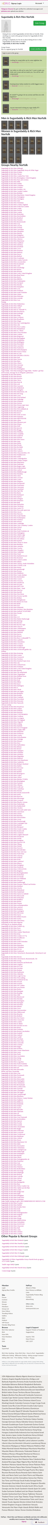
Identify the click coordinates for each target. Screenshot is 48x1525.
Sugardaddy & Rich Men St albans (12, 1024)
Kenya (34, 1435)
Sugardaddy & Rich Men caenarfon (12, 546)
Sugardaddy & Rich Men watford (11, 470)
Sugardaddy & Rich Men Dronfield (12, 247)
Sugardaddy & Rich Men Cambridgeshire (14, 458)
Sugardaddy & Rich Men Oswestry (12, 581)
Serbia (39, 1480)
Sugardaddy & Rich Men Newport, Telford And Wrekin (18, 884)
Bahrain (21, 1384)
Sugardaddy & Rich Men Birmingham (13, 781)
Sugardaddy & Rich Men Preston (11, 571)
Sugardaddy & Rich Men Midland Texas (13, 676)
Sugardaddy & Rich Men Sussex (11, 943)
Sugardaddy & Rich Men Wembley (12, 474)
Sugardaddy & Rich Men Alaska (11, 294)
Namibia (23, 1456)
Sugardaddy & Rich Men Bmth (10, 604)
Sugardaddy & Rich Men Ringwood (12, 336)
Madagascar (15, 1446)
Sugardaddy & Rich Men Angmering (12, 407)
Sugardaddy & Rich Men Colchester (12, 833)
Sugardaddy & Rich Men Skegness (12, 481)
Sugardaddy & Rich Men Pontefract (12, 1161)
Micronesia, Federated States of (27, 1451)
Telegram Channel (7, 9)
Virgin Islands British (26, 1507)
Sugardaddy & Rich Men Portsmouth (12, 1075)
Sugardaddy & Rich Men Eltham (11, 562)
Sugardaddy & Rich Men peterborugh (12, 569)
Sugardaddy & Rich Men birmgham (12, 840)
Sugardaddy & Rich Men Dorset (11, 254)
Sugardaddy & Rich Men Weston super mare (15, 405)
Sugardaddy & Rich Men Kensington (12, 1001)
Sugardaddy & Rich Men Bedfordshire (13, 1169)
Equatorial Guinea (37, 1411)
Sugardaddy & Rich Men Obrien (11, 1157)
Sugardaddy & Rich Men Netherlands (12, 804)
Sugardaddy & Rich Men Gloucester (12, 1226)
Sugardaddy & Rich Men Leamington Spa (14, 823)
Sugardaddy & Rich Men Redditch (12, 899)
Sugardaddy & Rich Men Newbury (12, 659)
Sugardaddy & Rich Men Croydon (11, 1203)
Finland (13, 1416)
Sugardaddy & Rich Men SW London (12, 985)
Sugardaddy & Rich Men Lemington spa (13, 1150)
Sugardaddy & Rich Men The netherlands (14, 672)
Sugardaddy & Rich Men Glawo (11, 930)
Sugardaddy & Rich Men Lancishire (12, 346)
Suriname (10, 1491)
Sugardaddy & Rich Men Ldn (10, 663)
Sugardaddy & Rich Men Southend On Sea (14, 980)
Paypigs (3, 302)
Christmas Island (29, 1400)
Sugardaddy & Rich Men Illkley (11, 682)
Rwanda (24, 1472)
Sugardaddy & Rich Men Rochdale (12, 447)
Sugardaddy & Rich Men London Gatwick (14, 260)
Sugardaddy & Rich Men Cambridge (12, 523)
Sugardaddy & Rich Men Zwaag (11, 961)
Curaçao (15, 1459)
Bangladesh (28, 1384)
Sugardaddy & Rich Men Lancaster (12, 386)
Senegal (33, 1480)
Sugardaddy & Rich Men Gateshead (12, 489)
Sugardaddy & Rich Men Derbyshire (12, 898)
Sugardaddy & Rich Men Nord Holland (13, 397)
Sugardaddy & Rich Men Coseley (11, 735)
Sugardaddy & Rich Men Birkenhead (12, 890)
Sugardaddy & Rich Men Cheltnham (12, 947)
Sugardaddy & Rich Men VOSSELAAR (13, 565)
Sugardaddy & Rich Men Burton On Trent (14, 602)
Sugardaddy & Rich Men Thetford (11, 1167)
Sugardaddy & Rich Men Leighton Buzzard (14, 835)
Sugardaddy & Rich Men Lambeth (12, 640)
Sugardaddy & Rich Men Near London (13, 327)
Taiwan (25, 1494)
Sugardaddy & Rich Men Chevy (11, 380)
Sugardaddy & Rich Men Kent (10, 680)
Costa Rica (12, 1406)
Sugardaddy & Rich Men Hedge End (12, 1192)
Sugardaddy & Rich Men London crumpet (14, 460)
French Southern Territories (20, 1419)
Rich (3, 1332)
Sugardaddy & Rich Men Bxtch (11, 277)
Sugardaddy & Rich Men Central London (14, 560)
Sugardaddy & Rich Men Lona (10, 1073)
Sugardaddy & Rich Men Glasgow (12, 1250)
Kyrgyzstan (32, 1438)
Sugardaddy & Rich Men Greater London (14, 829)
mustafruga (15, 62)
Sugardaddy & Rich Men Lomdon (11, 1234)
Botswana (25, 1390)
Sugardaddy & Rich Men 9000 (10, 182)
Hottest (4, 1320)
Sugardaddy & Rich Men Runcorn (11, 796)
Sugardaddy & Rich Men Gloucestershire (14, 332)
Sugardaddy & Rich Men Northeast (12, 290)
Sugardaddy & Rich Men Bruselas (11, 1014)
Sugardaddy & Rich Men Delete (11, 443)
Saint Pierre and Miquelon (33, 1475)
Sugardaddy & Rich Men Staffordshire (13, 745)
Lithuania (26, 1443)
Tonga (31, 1496)
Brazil (42, 1390)
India (17, 1432)
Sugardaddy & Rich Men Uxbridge (12, 739)
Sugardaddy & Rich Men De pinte (11, 584)
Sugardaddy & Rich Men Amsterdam (12, 630)
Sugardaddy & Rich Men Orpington (12, 751)
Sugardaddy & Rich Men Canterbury (12, 789)
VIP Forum (5, 1323)
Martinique (24, 1448)
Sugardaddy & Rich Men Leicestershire (13, 262)
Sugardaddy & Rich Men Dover (11, 413)
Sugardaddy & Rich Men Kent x (11, 940)
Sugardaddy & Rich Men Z (9, 688)
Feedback (39, 1522)
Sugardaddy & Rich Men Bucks (11, 493)
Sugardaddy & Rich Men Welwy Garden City (15, 1186)
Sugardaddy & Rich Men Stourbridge (12, 268)
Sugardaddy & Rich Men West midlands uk (14, 409)
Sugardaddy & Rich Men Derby (11, 794)
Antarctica (25, 1379)
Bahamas (14, 1384)
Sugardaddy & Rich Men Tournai (11, 903)
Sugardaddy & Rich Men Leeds (11, 308)
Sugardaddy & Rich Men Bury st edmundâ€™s (15, 638)
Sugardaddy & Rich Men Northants (12, 667)
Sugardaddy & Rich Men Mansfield (12, 731)
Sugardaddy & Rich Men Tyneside (12, 1088)
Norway (25, 1464)
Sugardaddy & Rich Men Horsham (12, 1004)
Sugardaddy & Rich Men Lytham (11, 709)
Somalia (25, 1486)
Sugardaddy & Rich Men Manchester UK (14, 1142)
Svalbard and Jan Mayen (24, 1491)
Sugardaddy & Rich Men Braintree (12, 909)
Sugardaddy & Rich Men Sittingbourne (13, 600)
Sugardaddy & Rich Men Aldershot (12, 974)
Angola (11, 1379)
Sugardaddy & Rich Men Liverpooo (12, 317)
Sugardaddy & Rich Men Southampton (13, 281)
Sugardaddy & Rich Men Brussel (11, 376)
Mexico (12, 1451)
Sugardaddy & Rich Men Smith (11, 457)
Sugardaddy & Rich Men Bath (10, 502)
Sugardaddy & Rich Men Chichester (12, 506)
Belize (17, 1387)
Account (38, 3)
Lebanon (34, 1440)
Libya (10, 1443)
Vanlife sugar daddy (8, 1264)
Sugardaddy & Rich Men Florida (11, 445)
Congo (32, 1403)
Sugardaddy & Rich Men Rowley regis (13, 625)
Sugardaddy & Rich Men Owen (11, 1008)
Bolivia (41, 1387)
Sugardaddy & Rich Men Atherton (11, 239)
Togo (20, 1496)
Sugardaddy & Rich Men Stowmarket (12, 1146)
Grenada (5, 1424)
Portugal (26, 1470)
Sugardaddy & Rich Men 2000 (10, 995)
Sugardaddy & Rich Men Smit (10, 201)
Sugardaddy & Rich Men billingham (12, 1195)
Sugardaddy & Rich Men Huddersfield (13, 806)
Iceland (12, 1432)
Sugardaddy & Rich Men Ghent (11, 476)
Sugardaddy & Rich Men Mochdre (12, 999)
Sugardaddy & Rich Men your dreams (13, 987)
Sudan (4, 1491)
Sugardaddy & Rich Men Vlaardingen (13, 1090)
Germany (12, 1422)
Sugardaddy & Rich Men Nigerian (11, 922)
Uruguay (18, 1504)
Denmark (12, 1408)
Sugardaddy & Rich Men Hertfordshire (13, 1119)
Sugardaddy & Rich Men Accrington (12, 718)
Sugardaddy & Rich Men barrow (11, 634)
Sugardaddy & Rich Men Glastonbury (13, 642)
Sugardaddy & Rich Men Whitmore (12, 401)
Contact (28, 1297)
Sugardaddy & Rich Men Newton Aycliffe (14, 596)
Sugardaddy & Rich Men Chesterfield (13, 1127)
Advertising (30, 1299)
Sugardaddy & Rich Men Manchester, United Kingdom (18, 195)
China (20, 1400)
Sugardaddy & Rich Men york (10, 384)
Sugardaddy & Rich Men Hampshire (12, 287)
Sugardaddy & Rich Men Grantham (12, 697)
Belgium (11, 1387)
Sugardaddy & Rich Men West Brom (12, 594)
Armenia (20, 1382)
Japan (14, 1435)
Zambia (29, 1510)
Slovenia (5, 1486)
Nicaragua (12, 1462)
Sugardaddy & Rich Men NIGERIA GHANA (15, 355)
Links (27, 1292)
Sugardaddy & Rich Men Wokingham (12, 533)
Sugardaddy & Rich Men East (10, 605)
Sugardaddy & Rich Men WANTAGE (12, 1224)
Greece (31, 1422)
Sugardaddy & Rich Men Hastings (11, 621)
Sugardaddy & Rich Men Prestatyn (12, 250)
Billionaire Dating (21, 1355)
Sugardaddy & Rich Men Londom (11, 334)
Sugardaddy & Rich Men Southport (12, 646)
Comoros (26, 1403)
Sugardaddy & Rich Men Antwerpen (12, 487)
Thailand (5, 1496)
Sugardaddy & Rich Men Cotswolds (12, 1043)
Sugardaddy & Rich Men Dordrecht (12, 867)
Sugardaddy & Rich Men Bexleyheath (13, 1085)
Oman (31, 1464)
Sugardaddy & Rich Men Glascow (11, 626)
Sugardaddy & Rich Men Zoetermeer (12, 485)
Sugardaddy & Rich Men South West (12, 1197)
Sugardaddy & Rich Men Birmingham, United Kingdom (18, 178)
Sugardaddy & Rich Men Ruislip (11, 1155)
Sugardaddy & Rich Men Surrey (11, 915)
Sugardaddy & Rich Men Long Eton (12, 1062)
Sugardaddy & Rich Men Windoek (12, 1240)
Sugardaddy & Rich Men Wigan (11, 321)
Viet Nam (14, 1507)
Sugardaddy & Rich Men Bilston (11, 747)
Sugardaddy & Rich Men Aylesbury (12, 754)
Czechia (5, 1408)
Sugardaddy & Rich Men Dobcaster (12, 296)
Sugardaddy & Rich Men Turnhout (12, 520)
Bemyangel (15, 99)
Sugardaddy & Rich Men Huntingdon (12, 1081)
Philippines (6, 1470)
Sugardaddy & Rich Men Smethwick (12, 583)
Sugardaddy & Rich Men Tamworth (12, 703)
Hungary (5, 1432)
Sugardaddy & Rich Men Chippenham (13, 674)
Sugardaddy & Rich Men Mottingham (13, 369)
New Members (7, 1337)
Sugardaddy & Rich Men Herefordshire (13, 216)
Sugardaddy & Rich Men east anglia (12, 691)
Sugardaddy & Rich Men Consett (11, 579)
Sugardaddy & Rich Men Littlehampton (13, 628)
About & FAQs (31, 1288)
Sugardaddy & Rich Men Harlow (11, 497)
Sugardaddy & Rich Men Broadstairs (12, 319)
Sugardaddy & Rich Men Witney (11, 424)
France (19, 1416)
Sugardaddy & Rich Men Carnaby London (14, 191)
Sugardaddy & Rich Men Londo (11, 1190)
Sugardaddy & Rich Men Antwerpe (12, 365)
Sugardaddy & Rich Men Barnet (11, 269)
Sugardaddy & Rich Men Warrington (12, 199)
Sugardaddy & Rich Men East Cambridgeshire (15, 323)
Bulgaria (5, 1395)
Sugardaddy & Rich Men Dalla (10, 1193)
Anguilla (18, 1379)
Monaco (12, 1454)
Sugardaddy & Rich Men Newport (11, 880)
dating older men (7, 1358)
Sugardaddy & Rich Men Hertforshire (13, 577)
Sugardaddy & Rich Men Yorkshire (12, 1029)
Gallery (4, 1316)
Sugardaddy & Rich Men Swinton (11, 983)
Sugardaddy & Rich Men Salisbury (12, 245)
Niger (19, 1462)
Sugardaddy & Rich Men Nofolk (11, 838)
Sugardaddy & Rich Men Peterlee (11, 791)
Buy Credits (11, 1290)
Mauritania (33, 1448)
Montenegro (7, 1483)
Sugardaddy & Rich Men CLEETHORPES (14, 714)
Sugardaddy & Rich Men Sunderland (12, 892)
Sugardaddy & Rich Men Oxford (11, 527)
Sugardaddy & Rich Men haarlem (11, 541)
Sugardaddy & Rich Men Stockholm (13, 1247)
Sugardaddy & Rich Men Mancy (11, 1115)
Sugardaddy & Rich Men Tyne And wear (13, 852)
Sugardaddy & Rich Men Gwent (11, 819)
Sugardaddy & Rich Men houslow (11, 378)
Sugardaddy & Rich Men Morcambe (12, 1069)
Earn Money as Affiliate (33, 1290)
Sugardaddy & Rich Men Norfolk (11, 210)
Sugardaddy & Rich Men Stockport (12, 283)
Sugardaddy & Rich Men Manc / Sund (13, 588)
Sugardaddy (40, 1353)
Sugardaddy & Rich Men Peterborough (13, 821)
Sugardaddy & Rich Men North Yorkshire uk (15, 531)
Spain (36, 1488)
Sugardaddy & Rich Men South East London (15, 206)
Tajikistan (31, 1494)
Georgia (5, 1422)
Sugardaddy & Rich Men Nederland (12, 464)
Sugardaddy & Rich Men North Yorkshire (14, 1064)
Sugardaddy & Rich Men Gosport (11, 449)
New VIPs (5, 1334)
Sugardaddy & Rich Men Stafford (11, 857)
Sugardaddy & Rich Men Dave (10, 743)
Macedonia (6, 1446)
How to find (31, 1353)
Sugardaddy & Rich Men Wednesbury (13, 304)
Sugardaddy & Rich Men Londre (11, 208)
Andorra (5, 1379)
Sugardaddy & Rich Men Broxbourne (12, 237)
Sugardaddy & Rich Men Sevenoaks (12, 877)
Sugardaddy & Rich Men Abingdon (12, 390)
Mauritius (41, 1448)
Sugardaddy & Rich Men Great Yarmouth (14, 1117)
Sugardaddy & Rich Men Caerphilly (12, 434)
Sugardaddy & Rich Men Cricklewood (13, 1134)
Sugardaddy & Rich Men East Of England (14, 728)
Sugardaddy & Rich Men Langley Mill (13, 730)
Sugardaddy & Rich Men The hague (12, 1092)
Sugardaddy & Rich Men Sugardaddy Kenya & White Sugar (19, 170)
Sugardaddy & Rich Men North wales (13, 537)
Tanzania (39, 1494)
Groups (4, 1304)
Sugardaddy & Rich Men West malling (13, 978)
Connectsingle (6, 1271)
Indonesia (23, 1432)
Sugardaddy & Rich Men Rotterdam (12, 214)
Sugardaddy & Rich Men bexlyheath (12, 264)
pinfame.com (5, 11)
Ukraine (22, 1502)
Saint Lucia (18, 1475)
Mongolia (19, 1454)
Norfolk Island (36, 1462)
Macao (43, 1443)
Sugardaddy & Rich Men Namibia (12, 1243)
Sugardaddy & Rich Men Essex (11, 928)
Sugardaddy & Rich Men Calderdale (12, 552)
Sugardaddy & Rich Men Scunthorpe (12, 258)
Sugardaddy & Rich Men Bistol (11, 1027)
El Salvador (25, 1411)
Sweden (5, 1494)
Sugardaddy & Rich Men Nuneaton (12, 416)
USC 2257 (29, 1341)
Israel (42, 1432)
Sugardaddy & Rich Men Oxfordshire (12, 1222)
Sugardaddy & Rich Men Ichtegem (12, 499)
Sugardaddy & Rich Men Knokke (11, 695)
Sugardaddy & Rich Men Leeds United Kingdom (16, 668)
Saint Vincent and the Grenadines (15, 1478)
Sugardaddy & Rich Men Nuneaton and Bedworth (16, 962)
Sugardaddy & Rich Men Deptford (12, 758)
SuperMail (5, 1348)
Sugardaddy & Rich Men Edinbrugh (12, 1172)
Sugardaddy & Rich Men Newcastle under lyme (16, 810)
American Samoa (34, 1376)
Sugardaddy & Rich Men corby (11, 1230)
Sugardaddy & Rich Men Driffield (11, 710)
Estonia (10, 1414)
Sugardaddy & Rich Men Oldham (11, 306)
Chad (11, 1400)
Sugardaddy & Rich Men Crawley (11, 548)
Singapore (35, 1483)
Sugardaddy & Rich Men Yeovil (11, 1060)
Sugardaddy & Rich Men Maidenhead (13, 329)
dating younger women (35, 1355)
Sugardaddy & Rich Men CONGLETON (13, 869)
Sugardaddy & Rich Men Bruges (11, 678)
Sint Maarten (24, 1459)
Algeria (24, 1376)
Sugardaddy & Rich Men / (9, 615)
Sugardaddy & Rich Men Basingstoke (13, 1182)
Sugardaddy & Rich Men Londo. (11, 479)
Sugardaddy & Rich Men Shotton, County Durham (17, 1098)
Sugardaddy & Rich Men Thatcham (12, 1111)
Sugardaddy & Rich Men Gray (10, 224)
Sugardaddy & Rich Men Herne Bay (12, 1041)
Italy (3, 1435)
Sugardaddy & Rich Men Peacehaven (12, 311)
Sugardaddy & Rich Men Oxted (11, 554)
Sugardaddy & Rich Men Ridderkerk (12, 388)
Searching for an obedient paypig (11, 924)
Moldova (5, 1454)
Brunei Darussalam (32, 1392)
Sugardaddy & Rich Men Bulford (11, 256)
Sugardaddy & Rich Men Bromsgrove (13, 773)
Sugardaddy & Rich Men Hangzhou (12, 235)
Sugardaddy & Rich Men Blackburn (12, 1096)
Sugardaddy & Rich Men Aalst (10, 266)
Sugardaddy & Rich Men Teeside (11, 613)
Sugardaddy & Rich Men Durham (11, 437)
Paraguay (35, 1467)
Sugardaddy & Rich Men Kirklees (11, 1048)
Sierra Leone (25, 1483)
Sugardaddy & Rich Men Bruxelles (12, 1109)
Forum (4, 1297)
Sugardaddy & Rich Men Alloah (11, 689)
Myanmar (16, 1456)
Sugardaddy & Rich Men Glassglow (12, 550)
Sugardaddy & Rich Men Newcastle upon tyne (15, 510)
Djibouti (19, 1408)
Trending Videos (7, 1313)
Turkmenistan (24, 1499)
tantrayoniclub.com (32, 1308)
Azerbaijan (6, 1384)
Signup (14, 3)
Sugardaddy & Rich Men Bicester (11, 623)
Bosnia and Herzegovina (11, 1390)
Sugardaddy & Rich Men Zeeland (11, 227)
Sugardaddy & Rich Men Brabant (11, 970)
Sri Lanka (42, 1488)
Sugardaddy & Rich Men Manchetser (12, 462)
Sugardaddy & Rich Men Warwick (12, 514)
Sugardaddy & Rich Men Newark (11, 982)
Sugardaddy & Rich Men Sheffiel (11, 1205)
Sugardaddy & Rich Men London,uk (12, 951)
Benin (22, 1387)
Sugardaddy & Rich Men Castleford (12, 861)
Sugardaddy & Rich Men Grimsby (11, 1045)
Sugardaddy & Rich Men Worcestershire (13, 1010)
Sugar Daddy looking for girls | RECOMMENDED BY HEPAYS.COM (23, 1201)
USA (3, 1376)
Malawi (23, 1446)
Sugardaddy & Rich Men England (11, 1214)
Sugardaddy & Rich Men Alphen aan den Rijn (15, 1188)
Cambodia (30, 1395)
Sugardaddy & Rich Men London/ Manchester (15, 932)
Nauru (29, 1456)
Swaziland (38, 1491)
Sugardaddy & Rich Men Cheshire (12, 808)
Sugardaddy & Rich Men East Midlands (13, 878)
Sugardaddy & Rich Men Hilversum (12, 913)
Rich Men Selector (8, 1330)
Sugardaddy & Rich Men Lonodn (11, 1125)
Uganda (16, 1502)
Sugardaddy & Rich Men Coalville (12, 1176)
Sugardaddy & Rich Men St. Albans (12, 331)
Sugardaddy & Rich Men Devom (11, 957)
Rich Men (5, 1353)
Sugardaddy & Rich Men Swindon (12, 187)
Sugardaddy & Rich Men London (11, 212)
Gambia (40, 1419)
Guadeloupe (13, 1424)
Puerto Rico (34, 1470)
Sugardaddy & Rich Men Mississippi (12, 798)
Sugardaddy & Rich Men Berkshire (12, 693)
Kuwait (25, 1438)
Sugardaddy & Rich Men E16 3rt (11, 949)
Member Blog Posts (8, 1325)
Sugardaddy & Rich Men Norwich (11, 848)
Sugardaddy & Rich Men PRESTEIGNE (13, 418)
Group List (5, 1309)
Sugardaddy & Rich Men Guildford (12, 243)
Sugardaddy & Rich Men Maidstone (12, 1136)
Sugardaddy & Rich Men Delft (10, 426)
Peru (40, 1467)
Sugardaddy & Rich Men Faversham (12, 699)
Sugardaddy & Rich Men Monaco (11, 741)
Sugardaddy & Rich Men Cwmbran (12, 716)
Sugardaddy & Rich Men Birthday (11, 193)
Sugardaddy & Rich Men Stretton (11, 403)
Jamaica (9, 1435)
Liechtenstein (17, 1443)
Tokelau (26, 1496)
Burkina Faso (14, 1395)
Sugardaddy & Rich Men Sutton (11, 1077)
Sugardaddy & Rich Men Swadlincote (13, 938)
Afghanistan (10, 1376)
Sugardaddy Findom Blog (34, 1295)
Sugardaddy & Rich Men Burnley (11, 670)
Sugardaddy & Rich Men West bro (12, 590)
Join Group (39, 23)
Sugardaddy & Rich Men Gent (10, 1163)
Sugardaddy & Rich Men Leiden (11, 775)
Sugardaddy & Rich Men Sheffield (12, 632)
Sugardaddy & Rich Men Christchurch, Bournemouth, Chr (19, 959)
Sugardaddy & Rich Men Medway (11, 252)
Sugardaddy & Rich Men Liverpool (12, 800)
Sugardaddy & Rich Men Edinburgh (13, 1256)
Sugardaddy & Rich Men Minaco (11, 863)
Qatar (41, 1470)
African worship (6, 705)
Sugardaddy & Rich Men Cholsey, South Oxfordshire (17, 563)
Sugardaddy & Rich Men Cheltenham (12, 1148)
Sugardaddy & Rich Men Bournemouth (13, 222)
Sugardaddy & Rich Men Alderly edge (13, 535)
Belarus (5, 1387)
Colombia (18, 1403)
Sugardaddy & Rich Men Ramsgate (12, 991)
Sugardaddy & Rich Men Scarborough (13, 647)
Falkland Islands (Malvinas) (30, 1414)
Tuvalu (10, 1502)
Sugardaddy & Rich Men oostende (12, 298)
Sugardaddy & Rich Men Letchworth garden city (16, 649)
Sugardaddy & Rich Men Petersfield (12, 344)
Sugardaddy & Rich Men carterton (12, 907)
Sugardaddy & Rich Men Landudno (12, 185)
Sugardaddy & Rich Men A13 (10, 617)
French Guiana (27, 1416)
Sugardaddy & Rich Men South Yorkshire (14, 292)
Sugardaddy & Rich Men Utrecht (11, 888)
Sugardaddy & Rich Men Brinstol (11, 271)
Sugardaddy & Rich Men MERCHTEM (13, 1220)
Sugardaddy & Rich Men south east (12, 787)
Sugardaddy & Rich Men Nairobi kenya (14, 1268)
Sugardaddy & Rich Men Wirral (11, 529)
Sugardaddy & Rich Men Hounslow (12, 500)
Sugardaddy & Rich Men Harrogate (12, 1003)
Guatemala (28, 1424)
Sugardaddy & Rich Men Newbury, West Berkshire (17, 609)
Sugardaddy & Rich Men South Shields (13, 516)
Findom (3, 651)
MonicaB (15, 86)
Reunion (5, 1472)
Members (5, 1306)
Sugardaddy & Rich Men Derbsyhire (12, 504)
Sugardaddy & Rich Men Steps (10, 441)
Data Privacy (30, 1339)
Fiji (9, 1416)
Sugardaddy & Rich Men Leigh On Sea (13, 976)
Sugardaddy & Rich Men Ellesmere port (13, 422)
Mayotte (5, 1451)
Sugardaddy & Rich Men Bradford (12, 218)
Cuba (35, 1406)
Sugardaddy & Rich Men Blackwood (12, 997)
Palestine (5, 1467)
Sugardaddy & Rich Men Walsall (11, 846)
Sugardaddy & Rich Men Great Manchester (14, 760)
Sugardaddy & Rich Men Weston (11, 521)
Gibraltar (24, 1422)
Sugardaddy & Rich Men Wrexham (12, 1039)
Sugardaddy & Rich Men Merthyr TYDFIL (14, 779)
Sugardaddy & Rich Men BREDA (11, 279)
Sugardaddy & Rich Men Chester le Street (14, 542)
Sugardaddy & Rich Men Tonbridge (12, 399)
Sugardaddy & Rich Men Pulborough (12, 1151)
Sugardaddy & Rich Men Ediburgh (12, 168)
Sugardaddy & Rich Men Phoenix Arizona (14, 802)
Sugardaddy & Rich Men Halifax (11, 766)
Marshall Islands (13, 1448)
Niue (29, 1462)
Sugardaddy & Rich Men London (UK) (13, 1087)
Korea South (17, 1438)
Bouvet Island (34, 1390)
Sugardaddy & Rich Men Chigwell (12, 722)
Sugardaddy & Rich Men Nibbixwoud (13, 1012)
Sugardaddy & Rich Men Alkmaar (11, 785)
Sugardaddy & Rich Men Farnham (12, 783)
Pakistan (37, 1464)
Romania (12, 1472)
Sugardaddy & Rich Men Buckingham (13, 338)
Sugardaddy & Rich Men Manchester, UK (14, 392)
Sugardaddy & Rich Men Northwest (12, 733)
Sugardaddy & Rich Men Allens (11, 420)
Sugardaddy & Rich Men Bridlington (12, 342)
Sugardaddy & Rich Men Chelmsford (12, 1083)
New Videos (6, 1311)
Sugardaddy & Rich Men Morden (11, 285)
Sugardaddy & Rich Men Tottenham (12, 203)
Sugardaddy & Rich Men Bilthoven (12, 1102)
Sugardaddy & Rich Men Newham (12, 968)
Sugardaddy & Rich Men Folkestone (12, 1130)
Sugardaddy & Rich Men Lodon (11, 1216)
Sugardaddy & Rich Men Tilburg (11, 844)
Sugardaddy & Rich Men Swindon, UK (13, 189)
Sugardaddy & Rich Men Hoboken (12, 886)
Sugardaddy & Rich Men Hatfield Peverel (14, 556)
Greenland (39, 1422)
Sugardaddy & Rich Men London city (13, 926)
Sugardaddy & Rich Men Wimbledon (12, 340)
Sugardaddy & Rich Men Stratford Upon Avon (15, 661)
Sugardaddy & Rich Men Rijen (10, 361)
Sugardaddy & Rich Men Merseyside (12, 896)
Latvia (27, 1440)
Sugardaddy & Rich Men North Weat (12, 854)
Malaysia (30, 1446)
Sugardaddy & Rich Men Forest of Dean (13, 352)
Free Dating (18, 1358)
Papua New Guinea (23, 1467)
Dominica (26, 1408)
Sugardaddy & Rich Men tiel (10, 1067)
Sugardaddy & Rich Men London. (11, 1022)
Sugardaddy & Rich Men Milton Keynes (13, 917)
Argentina (13, 1382)
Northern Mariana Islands (12, 1464)
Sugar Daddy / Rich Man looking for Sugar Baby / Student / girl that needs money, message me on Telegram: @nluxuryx (22, 372)
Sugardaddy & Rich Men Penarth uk (12, 707)
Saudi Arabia (25, 1480)
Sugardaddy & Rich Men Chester (11, 174)
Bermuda (28, 1387)
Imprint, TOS (30, 1337)
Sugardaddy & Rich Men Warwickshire (13, 817)
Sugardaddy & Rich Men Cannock (12, 451)
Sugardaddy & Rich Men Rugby (11, 1129)
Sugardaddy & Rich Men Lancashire (12, 229)
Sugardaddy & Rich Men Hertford (11, 712)
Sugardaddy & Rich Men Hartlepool (12, 495)
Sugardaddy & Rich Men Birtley (11, 374)
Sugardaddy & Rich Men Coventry (12, 644)
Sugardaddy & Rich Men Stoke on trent (13, 415)
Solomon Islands (15, 1486)
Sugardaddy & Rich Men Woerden (12, 220)
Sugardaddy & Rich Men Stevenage (12, 1171)
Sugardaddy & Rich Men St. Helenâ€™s (13, 310)
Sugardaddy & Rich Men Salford (11, 1178)
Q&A (3, 1318)
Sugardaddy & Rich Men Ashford (11, 1138)
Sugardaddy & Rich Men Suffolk (11, 184)
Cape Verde (12, 1398)
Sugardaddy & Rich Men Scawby (11, 1123)
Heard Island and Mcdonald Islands (31, 1427)
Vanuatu (34, 1504)
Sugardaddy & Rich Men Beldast (11, 598)
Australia (32, 1382)
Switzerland (13, 1494)
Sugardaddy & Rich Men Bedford (11, 1016)
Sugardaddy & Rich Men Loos (10, 289)
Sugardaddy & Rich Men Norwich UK (13, 842)
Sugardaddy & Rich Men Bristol (11, 749)
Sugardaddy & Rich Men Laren (11, 395)
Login (19, 3)
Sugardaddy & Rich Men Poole (11, 859)
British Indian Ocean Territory (13, 1392)
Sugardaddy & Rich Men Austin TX (12, 508)
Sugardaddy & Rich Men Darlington (12, 686)
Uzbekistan (26, 1504)
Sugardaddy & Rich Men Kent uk (11, 382)
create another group (38, 49)
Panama (12, 1467)
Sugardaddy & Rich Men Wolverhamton (13, 737)
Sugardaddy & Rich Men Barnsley (12, 815)
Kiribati (40, 1435)
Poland (20, 1470)
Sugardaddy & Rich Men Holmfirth (12, 1104)
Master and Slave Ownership (10, 1071)
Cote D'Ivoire (21, 1406)
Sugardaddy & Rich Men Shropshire (12, 231)
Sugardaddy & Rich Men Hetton (11, 567)
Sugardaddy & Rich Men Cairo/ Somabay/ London (17, 525)
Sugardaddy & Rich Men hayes (11, 684)
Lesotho (41, 1440)
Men (3, 1339)
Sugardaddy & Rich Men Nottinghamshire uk (15, 1159)
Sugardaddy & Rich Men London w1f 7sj (14, 936)
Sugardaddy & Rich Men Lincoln (11, 226)
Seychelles (16, 1483)
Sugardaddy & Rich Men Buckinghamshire (14, 873)
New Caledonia (35, 1459)
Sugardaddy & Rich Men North (11, 1054)
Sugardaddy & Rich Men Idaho (11, 1144)
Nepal (34, 1456)
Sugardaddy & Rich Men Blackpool (12, 827)
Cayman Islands (24, 1398)
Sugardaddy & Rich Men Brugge (11, 430)
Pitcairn (14, 1470)
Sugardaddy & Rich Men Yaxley (11, 919)
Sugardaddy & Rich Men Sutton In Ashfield (14, 894)
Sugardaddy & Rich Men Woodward (12, 836)
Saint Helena (33, 1472)
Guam (21, 1424)
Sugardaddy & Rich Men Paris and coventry (15, 180)
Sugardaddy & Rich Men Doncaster (12, 701)
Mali (43, 1446)
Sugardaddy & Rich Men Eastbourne (12, 972)
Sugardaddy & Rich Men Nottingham (12, 197)
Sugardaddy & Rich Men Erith (10, 1209)
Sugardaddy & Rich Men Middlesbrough (13, 472)
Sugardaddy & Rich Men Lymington (12, 911)
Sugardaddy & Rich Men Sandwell (12, 436)
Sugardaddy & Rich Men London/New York (15, 176)
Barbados (37, 1384)
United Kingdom (8, 1504)
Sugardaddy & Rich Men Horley (11, 989)
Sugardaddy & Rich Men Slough (11, 1218)
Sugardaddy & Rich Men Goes (10, 300)
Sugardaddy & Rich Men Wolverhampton (14, 350)
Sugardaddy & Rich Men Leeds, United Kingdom (16, 273)
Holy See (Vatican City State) (13, 1430)
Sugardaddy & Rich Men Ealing (11, 1058)
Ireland (36, 1432)
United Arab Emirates (34, 1502)
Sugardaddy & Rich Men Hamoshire (12, 945)
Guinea (35, 1424)
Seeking (11, 1353)
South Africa (33, 1486)
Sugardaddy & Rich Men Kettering (12, 653)
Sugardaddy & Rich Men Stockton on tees (14, 1025)
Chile (15, 1400)
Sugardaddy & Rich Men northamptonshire (14, 905)
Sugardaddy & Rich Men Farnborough (13, 882)
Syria (20, 1494)
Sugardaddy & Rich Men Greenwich (12, 657)
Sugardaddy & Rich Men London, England (14, 205)
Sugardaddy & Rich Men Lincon (11, 512)
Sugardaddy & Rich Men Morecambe (12, 1079)
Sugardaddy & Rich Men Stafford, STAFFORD (16, 611)
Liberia (4, 1443)
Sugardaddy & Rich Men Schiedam (12, 752)
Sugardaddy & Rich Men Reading (11, 993)
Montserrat (28, 1454)
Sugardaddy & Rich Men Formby (11, 770)
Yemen (23, 1510)
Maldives (37, 1446)
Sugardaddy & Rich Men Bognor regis (13, 466)
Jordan (19, 1435)
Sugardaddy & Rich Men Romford (12, 558)
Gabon (34, 1419)
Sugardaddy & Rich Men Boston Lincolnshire (15, 1031)
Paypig (32, 1358)
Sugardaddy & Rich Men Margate (11, 367)
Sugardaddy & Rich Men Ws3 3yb (12, 966)
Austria (39, 1382)
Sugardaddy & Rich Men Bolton (11, 901)
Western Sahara (14, 1510)
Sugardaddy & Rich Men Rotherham (12, 875)
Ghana (18, 1422)
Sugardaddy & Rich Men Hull (10, 1228)
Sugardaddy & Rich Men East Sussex (12, 1018)
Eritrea (4, 1414)
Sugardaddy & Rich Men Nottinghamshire (14, 1213)
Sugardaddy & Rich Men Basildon (12, 544)
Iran (28, 1432)
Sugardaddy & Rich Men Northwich (12, 348)
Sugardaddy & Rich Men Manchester (12, 241)
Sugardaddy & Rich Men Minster (11, 1006)
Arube (26, 1382)
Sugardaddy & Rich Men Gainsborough (13, 1094)
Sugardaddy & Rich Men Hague (11, 1046)
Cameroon (38, 1395)
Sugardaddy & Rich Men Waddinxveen (13, 455)
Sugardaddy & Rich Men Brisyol (11, 636)
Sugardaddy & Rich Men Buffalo (11, 772)
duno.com (29, 1306)
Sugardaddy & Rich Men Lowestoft (12, 1132)
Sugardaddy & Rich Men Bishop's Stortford (14, 764)
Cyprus (40, 1406)
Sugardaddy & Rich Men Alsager (11, 1180)
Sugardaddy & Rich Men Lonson (11, 655)
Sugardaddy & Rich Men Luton (11, 1052)
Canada (5, 1398)
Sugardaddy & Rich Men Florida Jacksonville (15, 793)
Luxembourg (35, 1443)
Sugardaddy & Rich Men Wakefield (12, 607)
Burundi (22, 1395)
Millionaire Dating (8, 1355)
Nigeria (24, 1462)
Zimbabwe (36, 1510)
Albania (18, 1376)
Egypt (18, 1411)
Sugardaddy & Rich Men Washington (12, 1153)
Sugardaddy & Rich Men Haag (10, 315)
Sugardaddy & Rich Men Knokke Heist (13, 1207)
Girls (3, 1341)
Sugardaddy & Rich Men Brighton (12, 871)
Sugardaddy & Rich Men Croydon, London (14, 1066)
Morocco (36, 1454)
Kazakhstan (27, 1435)
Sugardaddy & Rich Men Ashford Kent (13, 665)
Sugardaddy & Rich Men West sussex (12, 439)
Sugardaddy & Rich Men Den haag (12, 394)
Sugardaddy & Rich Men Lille (10, 325)
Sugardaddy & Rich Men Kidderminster (13, 468)
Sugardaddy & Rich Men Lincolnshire (13, 1056)
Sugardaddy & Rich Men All (10, 1113)
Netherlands (7, 1459)
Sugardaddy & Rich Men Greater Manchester (15, 1050)
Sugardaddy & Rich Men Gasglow (12, 964)
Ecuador (12, 1411)
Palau (43, 1464)
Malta (4, 1448)
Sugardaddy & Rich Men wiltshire (11, 1232)
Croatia (30, 1406)
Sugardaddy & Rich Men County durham (14, 575)
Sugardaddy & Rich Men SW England (13, 720)
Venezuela (6, 1507)
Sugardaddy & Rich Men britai (10, 934)
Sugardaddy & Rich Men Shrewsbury (12, 920)
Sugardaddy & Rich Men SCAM (11, 353)
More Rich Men (20, 1353)
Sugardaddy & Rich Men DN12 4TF (12, 586)
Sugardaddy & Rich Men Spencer (11, 1121)
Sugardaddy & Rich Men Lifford (11, 777)
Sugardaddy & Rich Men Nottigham (12, 865)
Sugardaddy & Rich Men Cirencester (12, 1020)
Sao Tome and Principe (11, 1480)
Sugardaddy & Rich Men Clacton (11, 359)
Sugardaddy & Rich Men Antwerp (11, 856)
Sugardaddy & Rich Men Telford (11, 1165)
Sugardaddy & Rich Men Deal (10, 357)
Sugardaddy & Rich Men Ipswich (11, 428)
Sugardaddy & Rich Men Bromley (11, 411)
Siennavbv (15, 109)
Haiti (15, 1427)
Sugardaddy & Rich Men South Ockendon (14, 941)
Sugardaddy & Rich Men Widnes (11, 1106)
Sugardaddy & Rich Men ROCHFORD (13, 850)
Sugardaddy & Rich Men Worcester (12, 768)
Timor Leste (13, 1496)
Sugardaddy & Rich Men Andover (11, 1035)
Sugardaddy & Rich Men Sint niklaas (12, 539)
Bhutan (35, 1387)
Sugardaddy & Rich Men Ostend (11, 814)
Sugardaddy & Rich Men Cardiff (11, 1037)
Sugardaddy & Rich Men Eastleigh (12, 313)
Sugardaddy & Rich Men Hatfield (11, 726)
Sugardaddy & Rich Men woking (11, 724)
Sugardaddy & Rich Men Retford (11, 1174)
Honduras (28, 1430)
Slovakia (42, 1483)
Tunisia (10, 1499)
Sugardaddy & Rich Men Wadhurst (12, 1100)
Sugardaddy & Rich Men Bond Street (12, 275)
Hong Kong (37, 1430)
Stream (4, 1302)
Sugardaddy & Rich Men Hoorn (11, 1140)
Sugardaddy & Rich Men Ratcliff (11, 592)
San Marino (38, 1478)
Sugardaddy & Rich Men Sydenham (12, 1199)
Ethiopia (17, 1414)
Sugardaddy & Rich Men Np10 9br (12, 491)
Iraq (32, 1432)
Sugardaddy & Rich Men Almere (11, 363)
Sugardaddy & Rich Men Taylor (11, 1108)
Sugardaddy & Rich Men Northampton (13, 518)
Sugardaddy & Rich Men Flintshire (12, 432)
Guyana (10, 1427)
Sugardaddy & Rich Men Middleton (12, 573)
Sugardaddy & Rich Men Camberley (12, 762)
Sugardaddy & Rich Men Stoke (11, 1211)
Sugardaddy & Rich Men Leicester (12, 478)
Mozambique (7, 1456)
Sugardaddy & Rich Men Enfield (11, 825)
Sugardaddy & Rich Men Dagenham (12, 756)
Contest (4, 1300)
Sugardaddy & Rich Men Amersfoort (12, 812)
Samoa (31, 1478)
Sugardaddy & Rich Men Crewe (11, 248)
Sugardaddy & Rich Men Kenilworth (12, 831)
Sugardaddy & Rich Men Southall (11, 1033)
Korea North (7, 1438)
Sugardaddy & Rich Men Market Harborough (15, 619)
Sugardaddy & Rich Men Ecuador (11, 172)
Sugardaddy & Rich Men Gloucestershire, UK (15, 453)
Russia (18, 1472)
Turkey (16, 1499)
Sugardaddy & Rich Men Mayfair (11, 233)
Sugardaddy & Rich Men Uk (11, 1253)
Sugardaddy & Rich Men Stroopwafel (13, 483)
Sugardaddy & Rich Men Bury (10, 1184)
